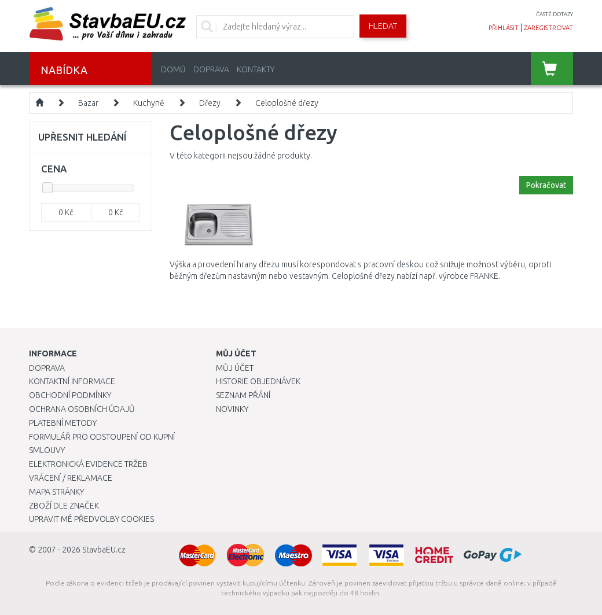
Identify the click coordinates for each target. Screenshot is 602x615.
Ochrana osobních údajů (82, 409)
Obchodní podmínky (70, 395)
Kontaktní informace (72, 381)
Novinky (232, 409)
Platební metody (63, 423)
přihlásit (504, 27)
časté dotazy (554, 14)
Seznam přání (243, 395)
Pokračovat (546, 185)
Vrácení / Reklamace (70, 478)
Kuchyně (148, 103)
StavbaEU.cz (104, 549)
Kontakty (255, 69)
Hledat (383, 26)
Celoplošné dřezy (286, 103)
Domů (173, 69)
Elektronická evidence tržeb (88, 464)
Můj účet (235, 368)
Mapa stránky (56, 491)
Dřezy (210, 103)
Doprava (211, 69)
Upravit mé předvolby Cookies (91, 519)
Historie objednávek (258, 381)
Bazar (88, 103)
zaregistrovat (548, 27)
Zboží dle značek (64, 505)
